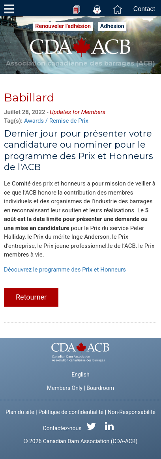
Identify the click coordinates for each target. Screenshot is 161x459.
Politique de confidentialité (70, 412)
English (80, 374)
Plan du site (20, 412)
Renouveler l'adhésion (63, 26)
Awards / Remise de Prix (56, 120)
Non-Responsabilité (131, 412)
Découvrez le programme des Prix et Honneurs (65, 269)
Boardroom (100, 388)
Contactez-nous (62, 428)
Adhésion (112, 26)
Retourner (31, 297)
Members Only (64, 388)
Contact (144, 9)
